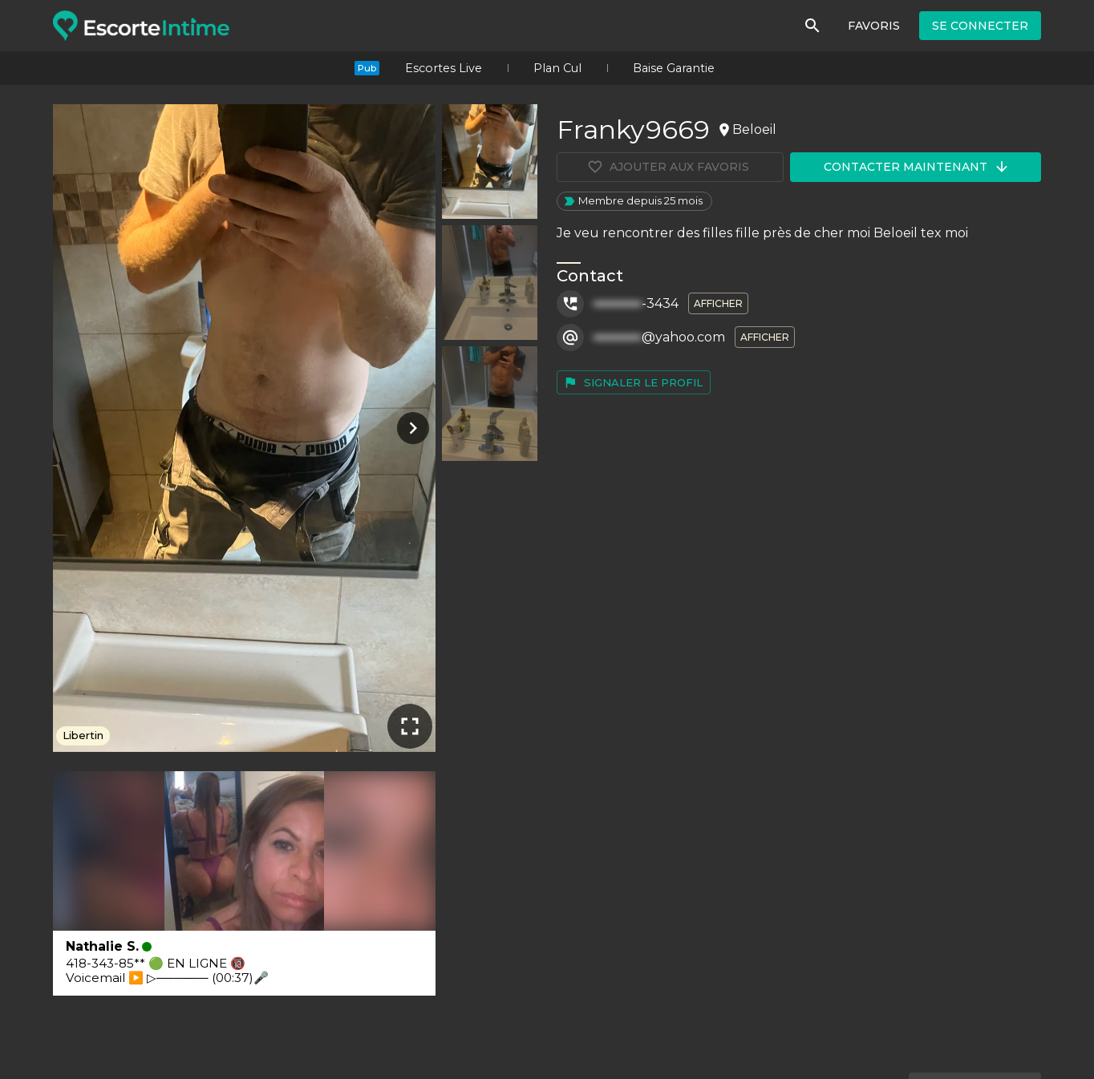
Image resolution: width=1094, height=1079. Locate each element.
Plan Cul (557, 68)
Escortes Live (443, 68)
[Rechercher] (812, 26)
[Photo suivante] (410, 428)
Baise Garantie (674, 68)
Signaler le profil (633, 382)
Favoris (874, 25)
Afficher (718, 303)
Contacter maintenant (917, 167)
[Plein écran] (409, 726)
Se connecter (980, 25)
